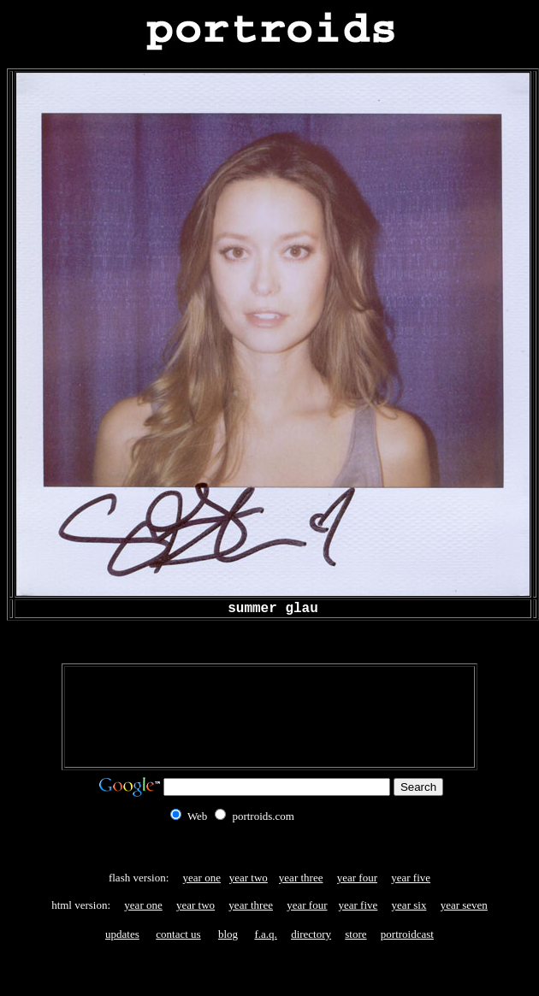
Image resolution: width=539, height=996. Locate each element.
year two (248, 877)
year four (357, 877)
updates (122, 934)
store (355, 934)
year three (301, 877)
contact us (178, 934)
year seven (464, 905)
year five (410, 877)
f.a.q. (266, 934)
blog (228, 934)
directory (311, 934)
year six (409, 905)
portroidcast (407, 934)
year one (202, 877)
